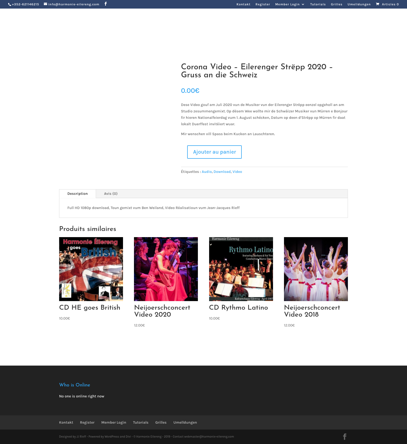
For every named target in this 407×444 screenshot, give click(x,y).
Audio (207, 171)
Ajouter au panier (214, 152)
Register (263, 4)
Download (222, 171)
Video (237, 171)
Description (77, 193)
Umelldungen (359, 4)
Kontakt (243, 4)
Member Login (287, 4)
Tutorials (318, 4)
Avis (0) (110, 193)
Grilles (337, 4)
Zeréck (73, 42)
